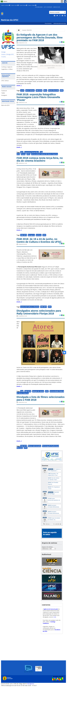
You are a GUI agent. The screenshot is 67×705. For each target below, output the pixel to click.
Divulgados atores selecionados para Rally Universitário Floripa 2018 (40, 327)
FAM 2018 (39, 96)
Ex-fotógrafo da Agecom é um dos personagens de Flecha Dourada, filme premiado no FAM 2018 (40, 40)
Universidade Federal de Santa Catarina (44, 161)
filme (45, 96)
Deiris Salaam (29, 96)
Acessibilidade (39, 7)
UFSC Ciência (5, 80)
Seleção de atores (38, 409)
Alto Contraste (48, 7)
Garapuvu (31, 243)
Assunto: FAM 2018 (26, 30)
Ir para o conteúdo (5, 5)
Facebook (4, 90)
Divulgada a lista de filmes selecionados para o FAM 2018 (39, 416)
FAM (21, 409)
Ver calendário (57, 542)
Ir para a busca (23, 5)
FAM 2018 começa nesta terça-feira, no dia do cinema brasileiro (40, 167)
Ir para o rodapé (32, 5)
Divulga (3, 52)
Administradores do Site (59, 23)
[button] (47, 543)
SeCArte (38, 243)
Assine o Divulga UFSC (7, 54)
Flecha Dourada (53, 96)
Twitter (3, 93)
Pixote (23, 161)
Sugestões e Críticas (7, 69)
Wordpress (30, 702)
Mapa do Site (56, 7)
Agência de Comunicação (51, 628)
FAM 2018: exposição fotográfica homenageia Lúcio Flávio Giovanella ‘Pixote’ (40, 103)
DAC (21, 159)
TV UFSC (3, 57)
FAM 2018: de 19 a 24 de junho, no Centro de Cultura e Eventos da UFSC (39, 251)
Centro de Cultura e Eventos (29, 320)
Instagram (4, 95)
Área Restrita (48, 23)
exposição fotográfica (32, 159)
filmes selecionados (34, 464)
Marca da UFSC (5, 105)
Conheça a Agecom (6, 67)
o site (54, 635)
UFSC (61, 96)
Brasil (5, 1)
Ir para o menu (15, 5)
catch (22, 96)
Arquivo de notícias (47, 565)
